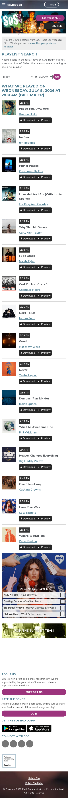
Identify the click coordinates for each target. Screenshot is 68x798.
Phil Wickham (28, 433)
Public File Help (34, 783)
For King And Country (33, 204)
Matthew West (29, 347)
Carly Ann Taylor (30, 233)
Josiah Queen (28, 404)
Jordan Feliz (27, 318)
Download (29, 120)
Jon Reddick (27, 143)
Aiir (63, 789)
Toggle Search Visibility (63, 5)
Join (34, 713)
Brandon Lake (28, 114)
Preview (45, 120)
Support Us (34, 692)
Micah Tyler (27, 261)
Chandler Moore (29, 290)
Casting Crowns (30, 490)
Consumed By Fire (31, 171)
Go (57, 76)
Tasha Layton (28, 375)
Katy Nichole (27, 513)
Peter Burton (28, 541)
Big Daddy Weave (31, 461)
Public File (34, 778)
